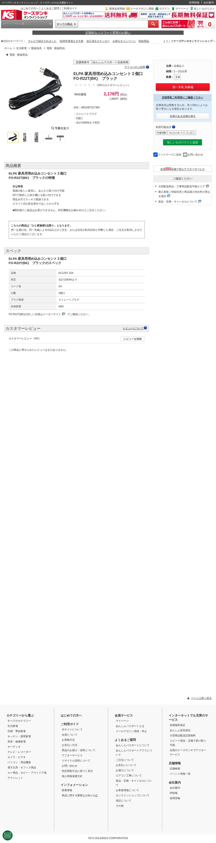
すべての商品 (64, 24)
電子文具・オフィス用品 (22, 767)
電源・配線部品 (56, 48)
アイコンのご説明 (134, 67)
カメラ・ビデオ (17, 757)
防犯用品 (144, 41)
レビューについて (133, 328)
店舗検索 (175, 768)
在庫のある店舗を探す (183, 116)
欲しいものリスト (204, 8)
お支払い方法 (69, 745)
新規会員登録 (117, 8)
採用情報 (194, 2)
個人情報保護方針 (72, 776)
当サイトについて (72, 729)
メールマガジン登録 (142, 8)
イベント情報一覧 (180, 773)
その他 (120, 805)
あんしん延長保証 (180, 730)
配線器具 (36, 48)
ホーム (8, 48)
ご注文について (125, 759)
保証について (123, 800)
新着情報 (67, 790)
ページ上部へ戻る (201, 698)
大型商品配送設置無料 (183, 735)
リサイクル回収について (76, 760)
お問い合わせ (195, 154)
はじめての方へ (30, 8)
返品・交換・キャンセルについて (177, 201)
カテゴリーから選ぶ (15, 24)
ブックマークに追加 (169, 154)
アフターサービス (72, 755)
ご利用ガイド (69, 8)
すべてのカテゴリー (19, 720)
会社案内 (208, 2)
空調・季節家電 (17, 731)
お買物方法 (68, 739)
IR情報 (174, 793)
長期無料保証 (177, 725)
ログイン (164, 8)
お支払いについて (126, 765)
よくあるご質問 (50, 8)
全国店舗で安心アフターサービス (182, 169)
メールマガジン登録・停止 (131, 731)
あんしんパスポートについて (132, 745)
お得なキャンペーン (124, 41)
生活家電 (21, 48)
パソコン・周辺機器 (19, 762)
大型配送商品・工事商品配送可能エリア (181, 186)
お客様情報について (127, 790)
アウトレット (15, 777)
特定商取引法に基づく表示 (77, 770)
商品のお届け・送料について (78, 750)
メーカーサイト (52, 314)
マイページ (181, 8)
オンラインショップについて (132, 795)
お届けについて (125, 770)
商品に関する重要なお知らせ (80, 795)
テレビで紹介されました (42, 41)
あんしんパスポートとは (130, 726)
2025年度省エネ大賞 (72, 41)
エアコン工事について (129, 775)
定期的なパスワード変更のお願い (108, 32)
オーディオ (14, 746)
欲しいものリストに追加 (182, 142)
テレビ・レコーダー (19, 751)
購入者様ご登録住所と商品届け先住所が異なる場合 (184, 194)
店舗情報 (175, 763)
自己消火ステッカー (98, 41)
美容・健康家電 (17, 741)
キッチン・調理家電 (19, 736)
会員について (69, 734)
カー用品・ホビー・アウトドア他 (27, 772)
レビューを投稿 (133, 338)
